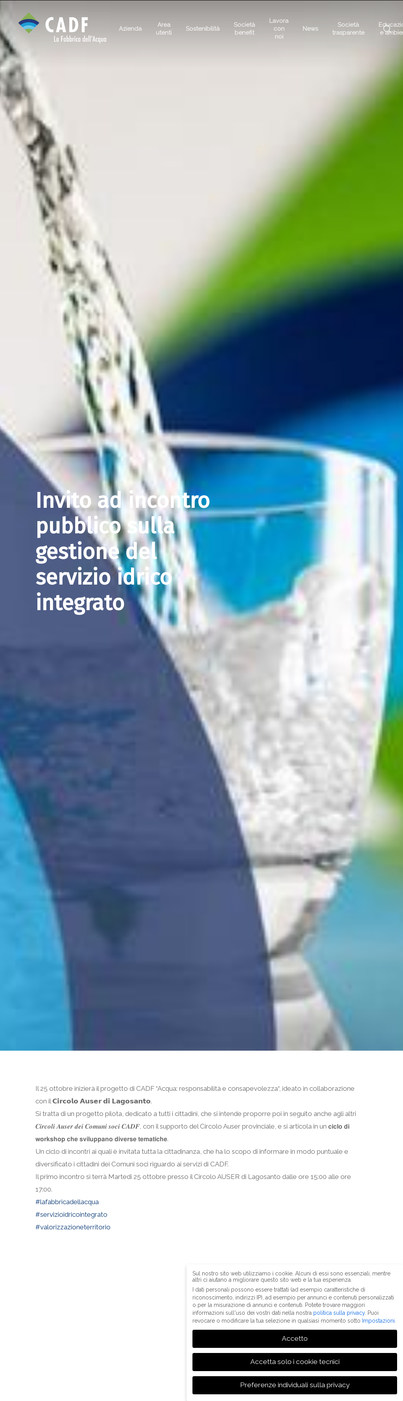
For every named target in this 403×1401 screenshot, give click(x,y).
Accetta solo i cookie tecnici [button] (295, 1362)
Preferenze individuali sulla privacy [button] (294, 1385)
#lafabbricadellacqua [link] (67, 1202)
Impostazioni (378, 1321)
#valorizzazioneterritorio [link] (73, 1227)
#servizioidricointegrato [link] (71, 1214)
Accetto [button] (295, 1338)
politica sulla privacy (339, 1313)
